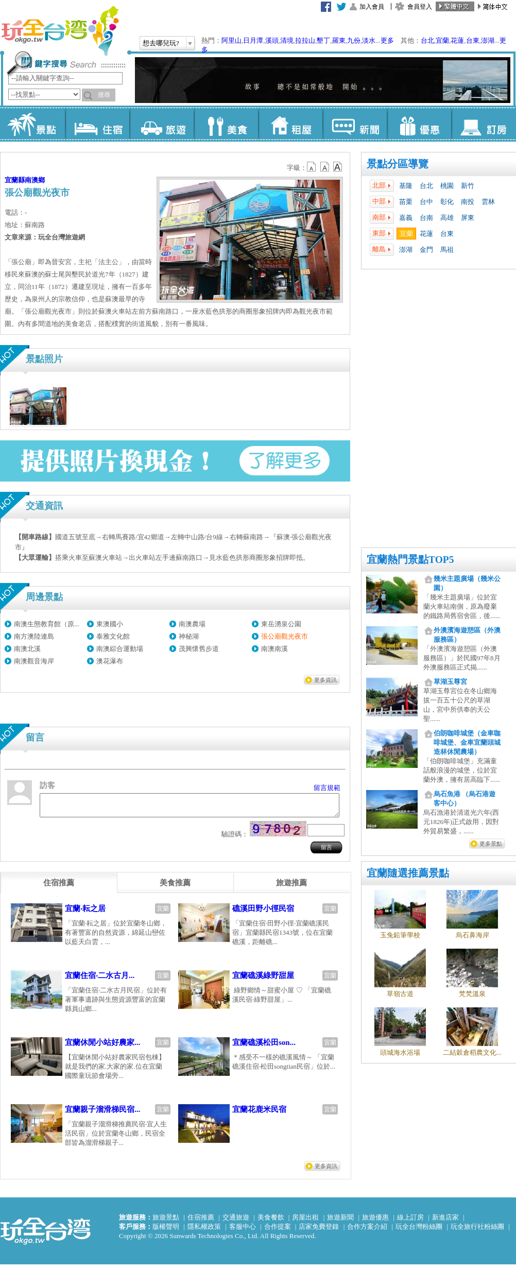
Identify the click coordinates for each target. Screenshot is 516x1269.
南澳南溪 (274, 649)
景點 (33, 124)
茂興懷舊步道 (199, 649)
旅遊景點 (165, 1222)
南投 (467, 201)
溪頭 (272, 40)
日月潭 (253, 40)
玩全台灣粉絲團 (418, 1231)
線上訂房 (410, 1222)
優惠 (419, 124)
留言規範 (327, 788)
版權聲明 (165, 1231)
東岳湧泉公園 (281, 624)
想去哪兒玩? (161, 43)
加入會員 (371, 6)
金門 (426, 249)
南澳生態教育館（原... (46, 624)
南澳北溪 (27, 649)
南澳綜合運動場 (119, 649)
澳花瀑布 (109, 661)
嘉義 (405, 217)
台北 (427, 40)
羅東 (339, 40)
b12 (312, 167)
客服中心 (242, 1231)
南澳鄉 (35, 180)
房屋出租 (305, 1222)
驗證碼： (234, 839)
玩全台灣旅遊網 (60, 31)
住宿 (97, 124)
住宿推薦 (200, 1222)
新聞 (354, 124)
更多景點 (490, 844)
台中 (426, 201)
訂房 (483, 124)
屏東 (467, 217)
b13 (325, 167)
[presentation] (59, 887)
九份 (353, 40)
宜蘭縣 (15, 180)
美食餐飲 (270, 1222)
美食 (226, 124)
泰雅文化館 (113, 636)
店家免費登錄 (319, 1231)
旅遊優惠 (375, 1222)
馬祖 (447, 249)
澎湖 (487, 40)
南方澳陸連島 (34, 636)
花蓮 (457, 40)
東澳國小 (109, 624)
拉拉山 (305, 40)
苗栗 (405, 201)
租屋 (290, 124)
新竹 (467, 186)
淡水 (368, 40)
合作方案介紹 (367, 1231)
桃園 (447, 186)
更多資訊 (325, 680)
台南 (426, 217)
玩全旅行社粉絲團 (477, 1231)
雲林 (488, 201)
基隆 (405, 186)
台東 (472, 40)
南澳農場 (192, 624)
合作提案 (277, 1231)
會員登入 (419, 6)
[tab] (59, 887)
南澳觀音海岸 (34, 661)
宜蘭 (442, 40)
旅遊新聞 (340, 1222)
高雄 (447, 217)
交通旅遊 (235, 1222)
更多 (387, 40)
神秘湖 (189, 636)
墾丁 (323, 40)
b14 (338, 167)
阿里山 (231, 40)
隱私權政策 (204, 1231)
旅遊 (161, 124)
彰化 (447, 201)
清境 (287, 40)
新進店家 (445, 1222)
